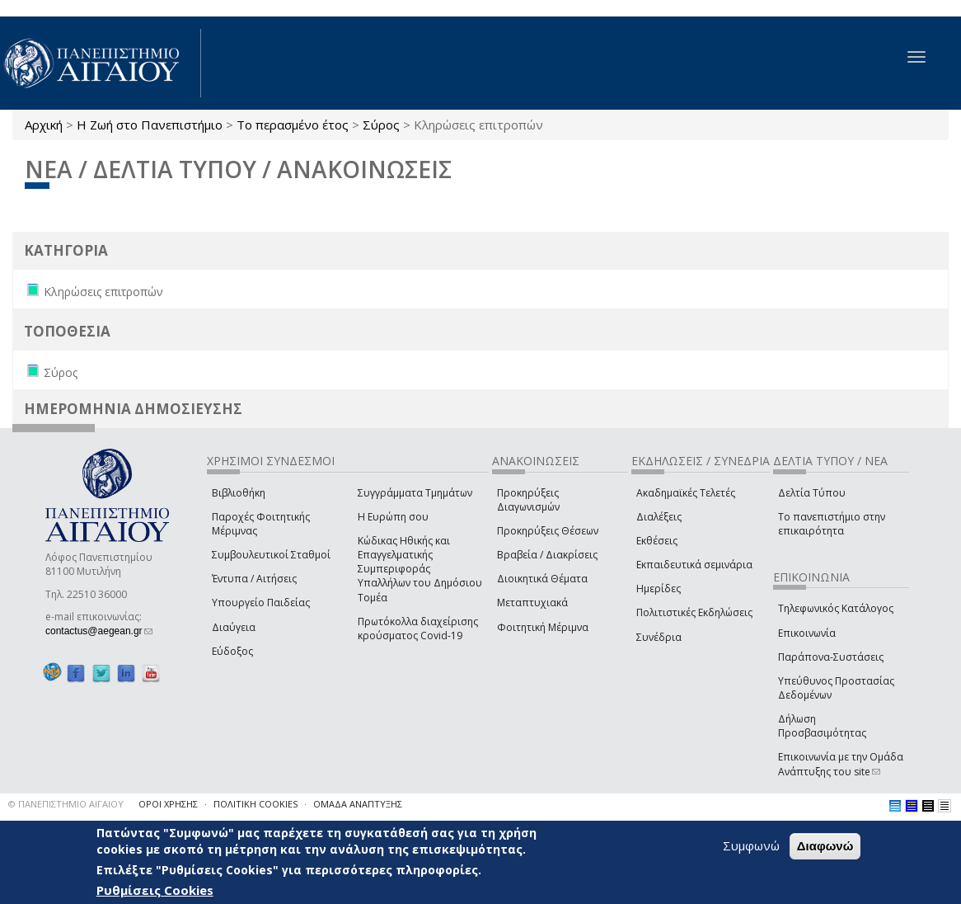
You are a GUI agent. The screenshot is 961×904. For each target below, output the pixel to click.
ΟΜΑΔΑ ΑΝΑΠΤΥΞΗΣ (357, 804)
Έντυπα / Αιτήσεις (254, 579)
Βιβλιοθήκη (238, 493)
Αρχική (44, 124)
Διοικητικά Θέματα (542, 579)
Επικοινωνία (807, 633)
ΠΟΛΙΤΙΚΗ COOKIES (255, 804)
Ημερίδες (658, 588)
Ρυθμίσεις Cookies (154, 890)
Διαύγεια (233, 627)
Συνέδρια (659, 637)
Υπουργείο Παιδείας (261, 603)
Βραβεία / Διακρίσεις (547, 555)
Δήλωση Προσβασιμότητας (822, 726)
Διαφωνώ (825, 846)
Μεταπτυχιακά (532, 603)
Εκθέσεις (656, 541)
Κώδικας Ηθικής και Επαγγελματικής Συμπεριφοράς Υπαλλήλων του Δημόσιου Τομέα (420, 569)
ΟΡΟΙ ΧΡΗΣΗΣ (168, 804)
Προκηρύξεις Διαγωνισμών (528, 500)
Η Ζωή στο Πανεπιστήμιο (150, 124)
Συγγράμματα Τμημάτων (415, 493)
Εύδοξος (232, 651)
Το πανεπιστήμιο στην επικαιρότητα (831, 524)
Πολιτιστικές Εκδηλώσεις (694, 612)
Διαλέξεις (659, 517)
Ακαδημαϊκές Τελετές (685, 493)
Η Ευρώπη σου (393, 517)
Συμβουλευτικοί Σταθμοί (271, 555)
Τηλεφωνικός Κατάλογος (835, 608)
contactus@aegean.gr (98, 631)
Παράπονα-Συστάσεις (831, 657)
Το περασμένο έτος (293, 124)
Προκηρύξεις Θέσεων (547, 531)
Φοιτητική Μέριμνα (542, 627)
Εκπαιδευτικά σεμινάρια (694, 565)
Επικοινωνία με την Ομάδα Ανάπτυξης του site (840, 764)
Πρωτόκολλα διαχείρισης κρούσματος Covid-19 (418, 628)
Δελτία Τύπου (812, 493)
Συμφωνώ (751, 845)
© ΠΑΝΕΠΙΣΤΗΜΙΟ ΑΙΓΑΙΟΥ (66, 804)
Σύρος (381, 124)
